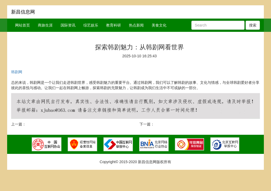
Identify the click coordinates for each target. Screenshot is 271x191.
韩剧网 (16, 72)
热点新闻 (136, 25)
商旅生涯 (45, 25)
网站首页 (22, 25)
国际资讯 (68, 25)
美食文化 (159, 25)
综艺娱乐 (90, 25)
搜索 (252, 25)
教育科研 (113, 25)
